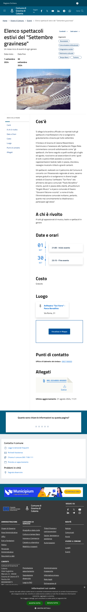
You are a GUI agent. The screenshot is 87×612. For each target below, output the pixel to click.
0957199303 (67, 361)
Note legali (48, 579)
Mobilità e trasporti (30, 546)
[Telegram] (63, 10)
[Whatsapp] (69, 10)
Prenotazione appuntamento (28, 569)
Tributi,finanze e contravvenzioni (50, 530)
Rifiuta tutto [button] (52, 603)
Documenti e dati (7, 556)
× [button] (84, 587)
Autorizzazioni (49, 542)
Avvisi (67, 536)
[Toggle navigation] (4, 10)
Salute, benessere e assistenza (51, 537)
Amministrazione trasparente (50, 569)
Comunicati (69, 532)
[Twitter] (46, 10)
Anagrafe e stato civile (31, 530)
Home (5, 20)
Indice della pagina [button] (13, 118)
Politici (4, 544)
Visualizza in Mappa (59, 331)
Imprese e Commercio (31, 538)
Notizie (68, 528)
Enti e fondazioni (7, 540)
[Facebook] (40, 10)
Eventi (29, 20)
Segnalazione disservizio (28, 577)
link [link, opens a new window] (65, 598)
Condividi (64, 31)
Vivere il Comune (17, 20)
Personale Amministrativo (7, 550)
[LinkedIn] (57, 10)
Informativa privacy (51, 575)
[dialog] (43, 598)
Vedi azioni (75, 31)
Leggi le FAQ (27, 582)
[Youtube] (52, 10)
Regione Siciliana (10, 3)
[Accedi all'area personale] (77, 3)
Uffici (3, 536)
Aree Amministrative (9, 532)
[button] (43, 608)
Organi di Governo (8, 528)
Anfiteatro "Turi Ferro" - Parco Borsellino (54, 307)
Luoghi (67, 547)
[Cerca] (82, 11)
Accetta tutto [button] (34, 603)
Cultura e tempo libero (31, 534)
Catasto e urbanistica (31, 542)
